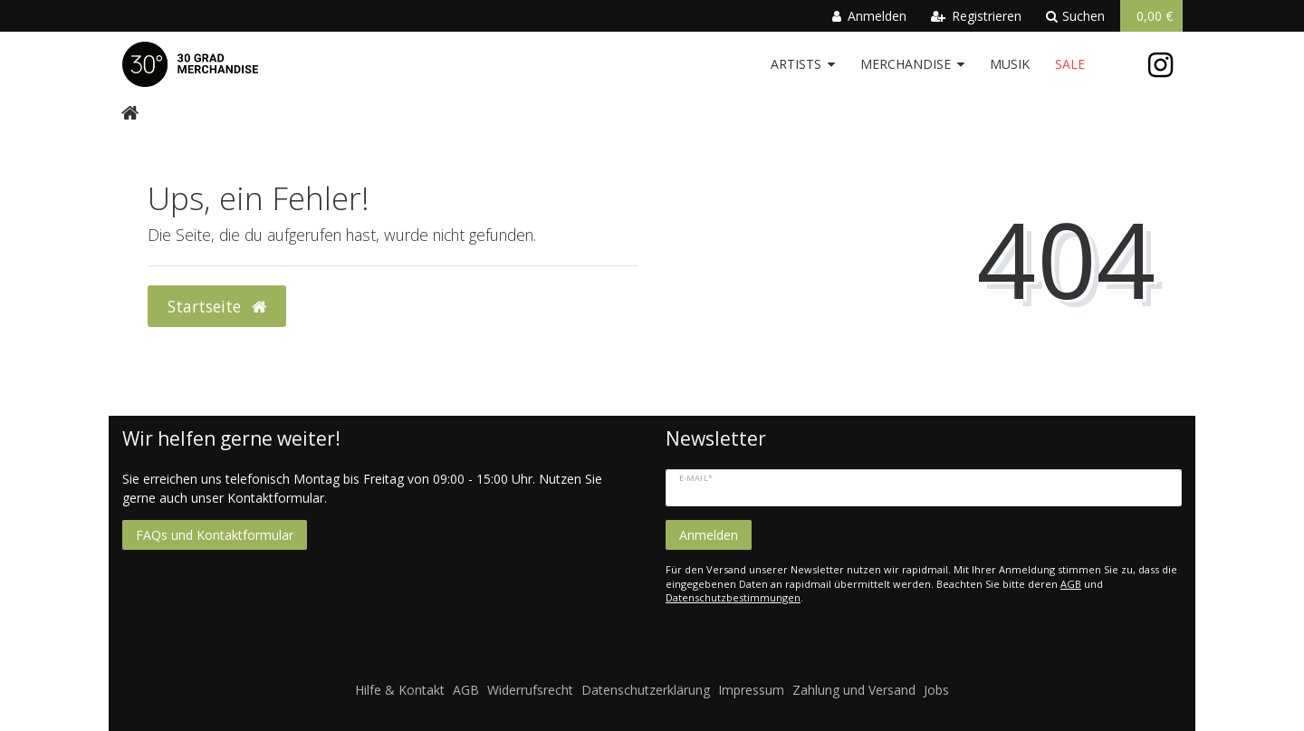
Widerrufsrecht (530, 689)
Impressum (751, 689)
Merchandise (905, 63)
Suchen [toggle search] (1075, 15)
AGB (1070, 584)
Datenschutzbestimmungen (733, 597)
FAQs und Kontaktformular (214, 534)
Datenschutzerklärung (645, 689)
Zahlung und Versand (854, 689)
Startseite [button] (217, 306)
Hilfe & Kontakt (400, 689)
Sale (1070, 63)
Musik (1010, 63)
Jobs (936, 689)
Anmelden (708, 534)
